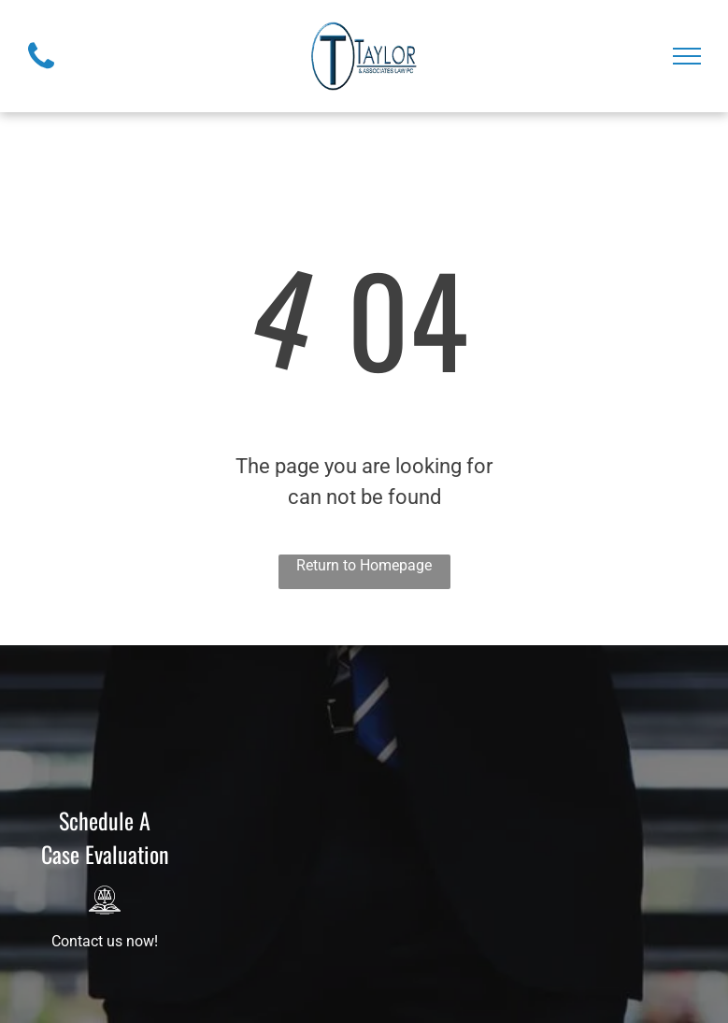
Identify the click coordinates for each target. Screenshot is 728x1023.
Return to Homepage (364, 565)
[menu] (687, 56)
